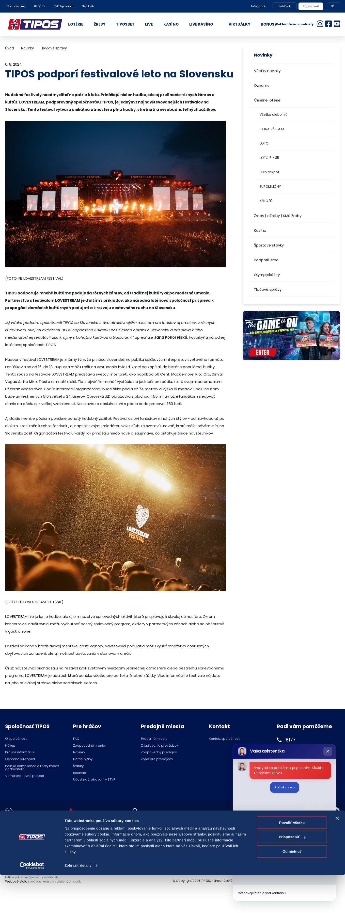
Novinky (27, 48)
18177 (290, 739)
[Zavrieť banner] (337, 856)
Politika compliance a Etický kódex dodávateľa (32, 768)
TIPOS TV (40, 6)
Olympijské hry (267, 274)
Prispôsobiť (292, 875)
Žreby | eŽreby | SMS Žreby (277, 215)
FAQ (76, 738)
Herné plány (83, 759)
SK (332, 6)
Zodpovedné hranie (89, 745)
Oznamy (261, 85)
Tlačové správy (268, 289)
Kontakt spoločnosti (224, 738)
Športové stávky (269, 245)
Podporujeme (16, 6)
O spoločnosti (16, 738)
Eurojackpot (269, 172)
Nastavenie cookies (160, 812)
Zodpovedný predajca (159, 752)
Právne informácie (20, 752)
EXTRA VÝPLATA (272, 129)
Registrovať (311, 6)
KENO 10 (266, 201)
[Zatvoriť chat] (327, 751)
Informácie (259, 6)
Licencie (79, 773)
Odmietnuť (291, 889)
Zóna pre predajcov (157, 759)
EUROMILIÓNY (270, 186)
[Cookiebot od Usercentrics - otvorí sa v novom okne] (31, 903)
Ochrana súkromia (20, 759)
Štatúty (78, 766)
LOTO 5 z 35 (269, 158)
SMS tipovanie (63, 6)
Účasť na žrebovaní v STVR (94, 779)
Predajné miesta (154, 738)
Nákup (10, 745)
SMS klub (87, 6)
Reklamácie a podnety (295, 24)
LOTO (264, 143)
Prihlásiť (284, 6)
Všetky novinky (267, 70)
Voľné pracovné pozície (24, 776)
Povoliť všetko (292, 860)
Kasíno (260, 230)
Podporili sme (266, 259)
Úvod (9, 48)
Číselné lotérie (267, 100)
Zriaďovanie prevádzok (159, 745)
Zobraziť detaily (78, 903)
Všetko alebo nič (273, 114)
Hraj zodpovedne (30, 812)
